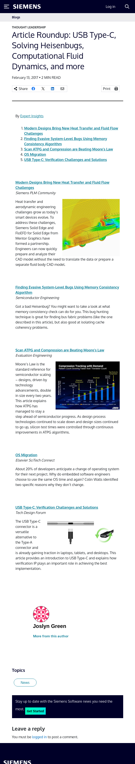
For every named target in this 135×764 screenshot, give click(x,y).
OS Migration (35, 154)
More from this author (50, 636)
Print (106, 88)
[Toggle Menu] (7, 6)
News (25, 682)
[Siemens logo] (27, 6)
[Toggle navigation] (118, 17)
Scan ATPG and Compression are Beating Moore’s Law (68, 149)
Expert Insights (32, 116)
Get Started (35, 711)
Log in (110, 6)
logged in (39, 737)
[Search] (127, 6)
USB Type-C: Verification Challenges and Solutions (65, 159)
